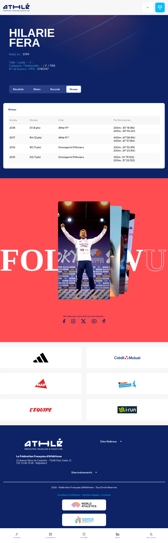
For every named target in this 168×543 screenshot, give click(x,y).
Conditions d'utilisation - (69, 494)
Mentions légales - (91, 494)
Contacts (106, 494)
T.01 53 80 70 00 (25, 463)
